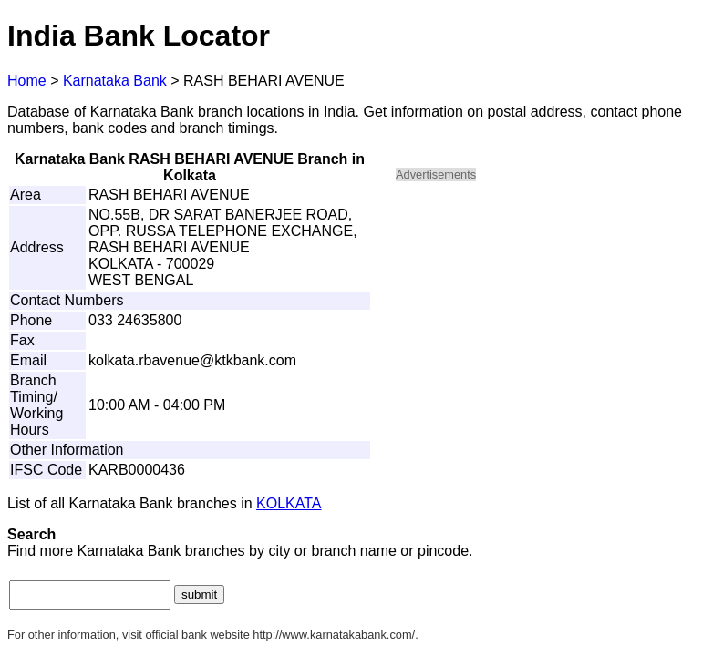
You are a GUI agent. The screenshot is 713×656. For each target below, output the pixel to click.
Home (26, 80)
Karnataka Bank (115, 80)
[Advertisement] (551, 324)
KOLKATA (288, 503)
